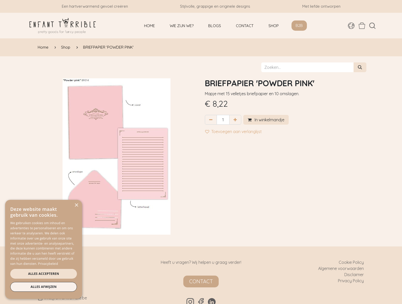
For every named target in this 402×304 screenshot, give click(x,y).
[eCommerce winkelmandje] (362, 25)
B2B (299, 25)
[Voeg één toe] (235, 120)
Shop (65, 47)
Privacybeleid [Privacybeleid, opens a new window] (48, 264)
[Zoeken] (360, 67)
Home (43, 47)
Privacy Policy (351, 280)
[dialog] (43, 249)
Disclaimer (354, 274)
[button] (372, 25)
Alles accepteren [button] (43, 274)
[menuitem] (149, 25)
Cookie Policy (351, 262)
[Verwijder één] (211, 120)
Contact (201, 281)
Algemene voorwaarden (341, 268)
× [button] (76, 205)
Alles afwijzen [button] (44, 287)
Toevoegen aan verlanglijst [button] (233, 131)
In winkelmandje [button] (266, 119)
